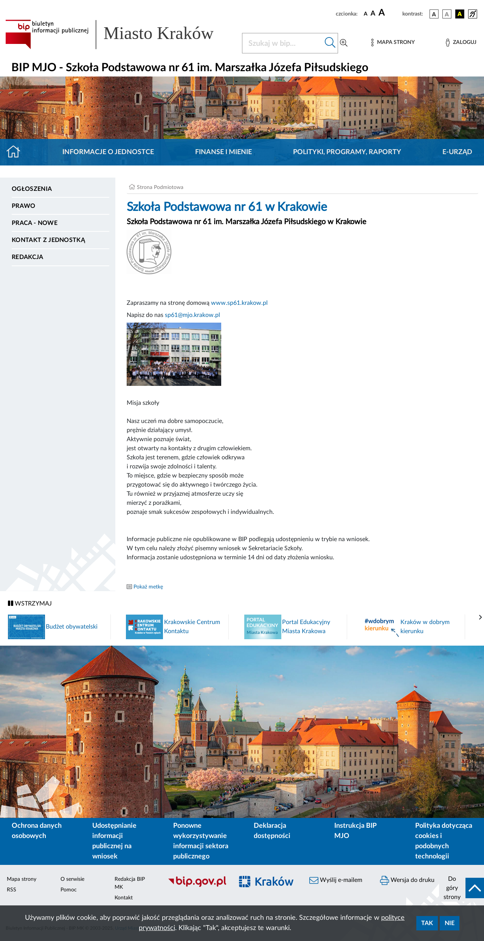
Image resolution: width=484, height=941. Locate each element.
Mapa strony (21, 879)
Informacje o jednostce (108, 152)
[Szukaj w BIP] (282, 43)
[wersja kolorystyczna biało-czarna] (447, 14)
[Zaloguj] (461, 43)
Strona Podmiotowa (160, 187)
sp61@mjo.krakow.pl (192, 315)
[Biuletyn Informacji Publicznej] (196, 885)
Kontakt (124, 897)
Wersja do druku (407, 880)
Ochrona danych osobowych (37, 831)
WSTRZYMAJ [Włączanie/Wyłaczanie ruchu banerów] (30, 603)
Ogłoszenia (32, 189)
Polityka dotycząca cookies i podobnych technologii (443, 841)
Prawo (24, 206)
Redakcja (27, 257)
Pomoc (68, 890)
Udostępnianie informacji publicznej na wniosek (114, 841)
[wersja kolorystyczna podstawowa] (434, 14)
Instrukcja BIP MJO (355, 831)
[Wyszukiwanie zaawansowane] (343, 43)
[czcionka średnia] (373, 14)
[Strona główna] (16, 152)
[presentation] (480, 618)
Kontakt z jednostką (48, 240)
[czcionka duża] (389, 13)
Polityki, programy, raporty (347, 152)
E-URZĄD (457, 152)
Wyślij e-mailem (335, 880)
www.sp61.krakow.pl (239, 303)
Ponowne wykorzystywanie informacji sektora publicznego (200, 841)
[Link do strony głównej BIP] (119, 34)
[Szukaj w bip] (330, 43)
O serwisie (72, 879)
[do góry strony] (461, 888)
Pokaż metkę (148, 587)
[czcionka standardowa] (365, 13)
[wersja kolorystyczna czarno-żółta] (459, 14)
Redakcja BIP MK (130, 883)
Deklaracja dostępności (272, 831)
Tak (427, 923)
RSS (11, 890)
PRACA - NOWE (34, 223)
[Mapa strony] (393, 43)
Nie (450, 923)
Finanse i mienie (223, 152)
